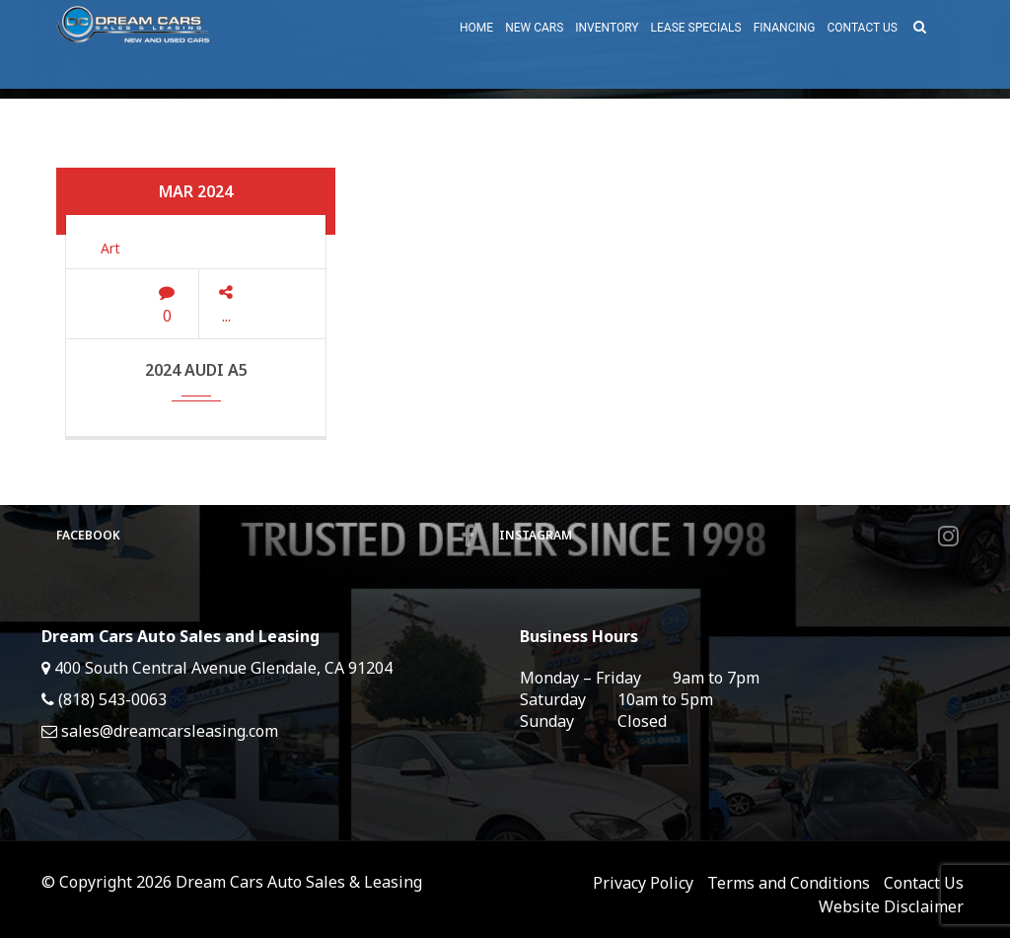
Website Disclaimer (891, 906)
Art (110, 248)
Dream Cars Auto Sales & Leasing (299, 882)
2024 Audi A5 (196, 370)
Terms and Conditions (788, 883)
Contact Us (924, 883)
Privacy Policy (643, 883)
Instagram (729, 535)
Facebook (265, 535)
